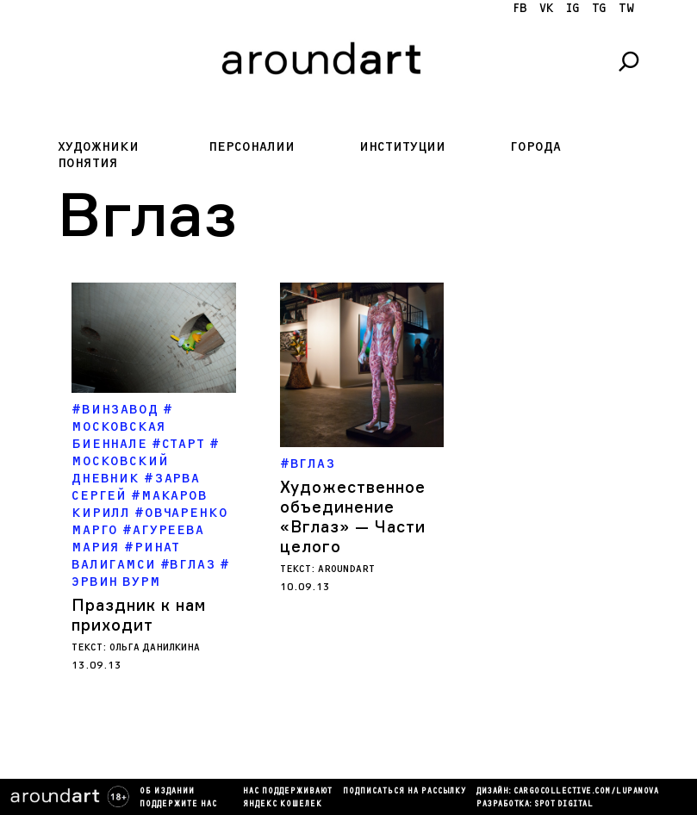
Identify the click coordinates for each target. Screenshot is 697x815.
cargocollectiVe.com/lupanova (585, 791)
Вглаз (192, 564)
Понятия (88, 163)
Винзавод (120, 409)
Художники (98, 146)
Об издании (167, 791)
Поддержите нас (178, 804)
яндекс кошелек (282, 804)
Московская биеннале (119, 435)
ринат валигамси (126, 556)
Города (535, 146)
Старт (183, 444)
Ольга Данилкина (154, 647)
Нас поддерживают (288, 791)
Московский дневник (120, 470)
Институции (402, 146)
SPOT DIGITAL (563, 804)
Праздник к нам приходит (139, 614)
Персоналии (251, 146)
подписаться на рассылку (404, 791)
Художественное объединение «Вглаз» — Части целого (353, 516)
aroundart (346, 569)
